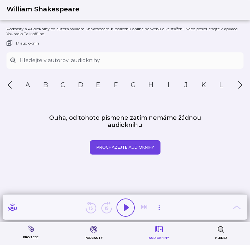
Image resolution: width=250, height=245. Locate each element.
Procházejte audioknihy (125, 147)
